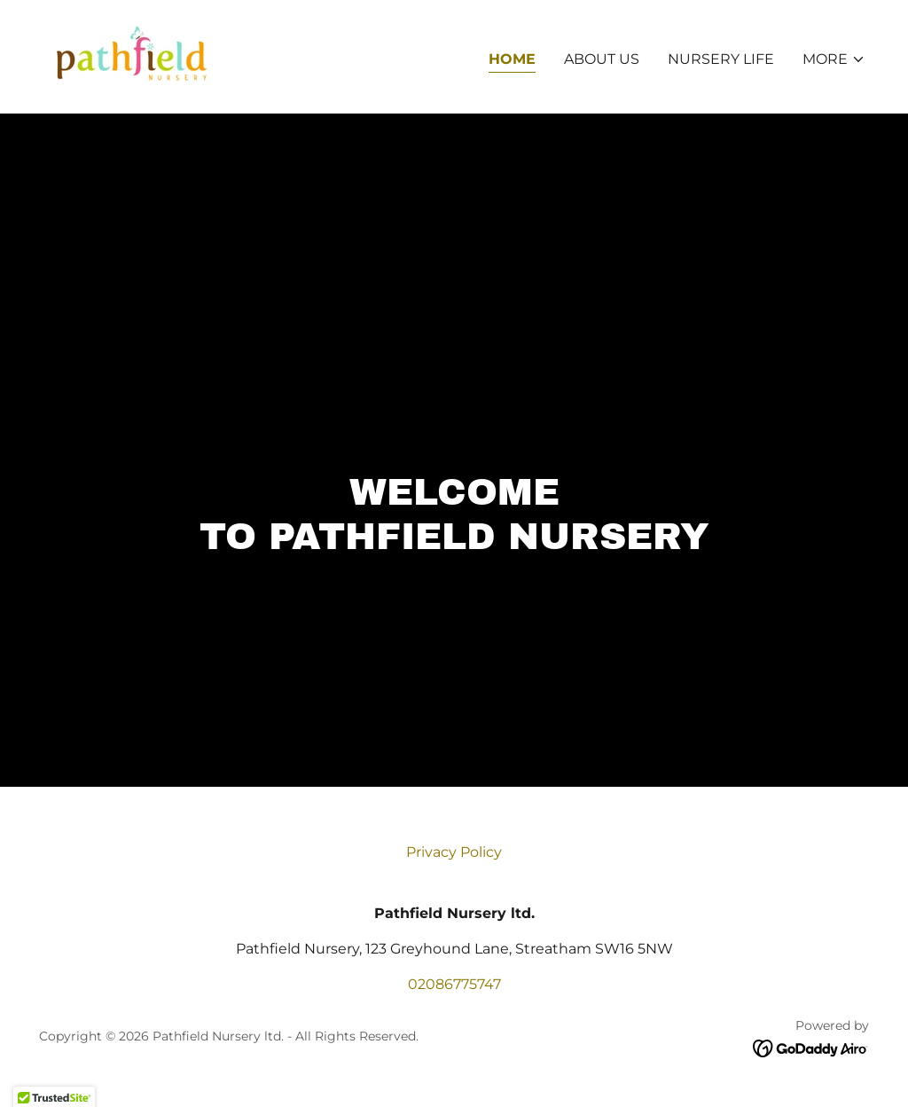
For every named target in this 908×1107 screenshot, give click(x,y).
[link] (131, 55)
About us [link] (601, 59)
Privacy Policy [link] (454, 852)
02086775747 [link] (454, 984)
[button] (833, 59)
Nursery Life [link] (721, 59)
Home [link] (512, 59)
